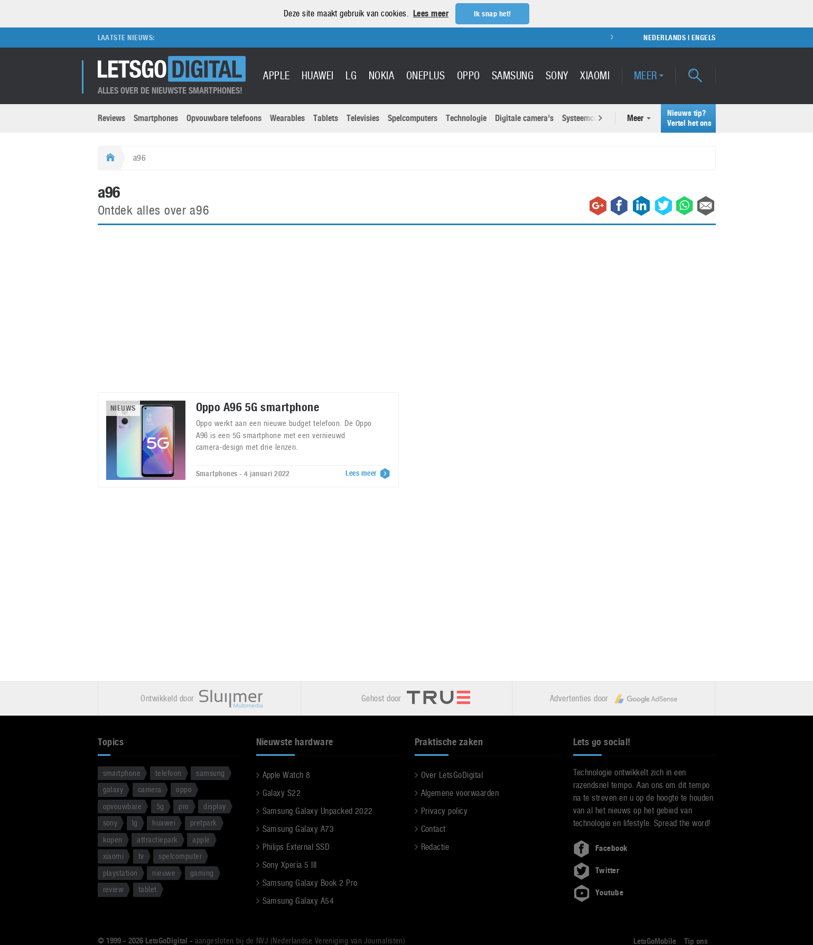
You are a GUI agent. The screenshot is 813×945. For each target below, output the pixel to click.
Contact (433, 828)
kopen (113, 839)
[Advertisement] (407, 314)
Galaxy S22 (282, 793)
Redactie (435, 846)
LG (351, 75)
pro (184, 805)
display (214, 805)
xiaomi (113, 855)
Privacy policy (444, 810)
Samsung (513, 75)
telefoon (168, 772)
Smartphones (156, 118)
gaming (202, 872)
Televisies (363, 118)
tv (141, 855)
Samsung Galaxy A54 (298, 900)
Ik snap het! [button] (492, 13)
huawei (163, 822)
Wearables (287, 118)
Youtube (598, 892)
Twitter (596, 870)
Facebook (600, 848)
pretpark (203, 822)
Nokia (381, 75)
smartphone (122, 772)
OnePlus (425, 75)
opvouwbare (122, 805)
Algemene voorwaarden (460, 793)
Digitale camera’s (524, 118)
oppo (184, 788)
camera (150, 788)
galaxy (113, 788)
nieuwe (163, 872)
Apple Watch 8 (287, 775)
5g (160, 805)
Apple (276, 75)
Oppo (468, 75)
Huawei (318, 75)
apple (201, 839)
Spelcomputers (412, 118)
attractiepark (157, 839)
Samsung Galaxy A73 (298, 828)
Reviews (111, 118)
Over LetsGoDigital (452, 775)
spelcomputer (180, 855)
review (113, 888)
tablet (147, 888)
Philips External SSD (296, 846)
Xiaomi (595, 75)
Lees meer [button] (430, 13)
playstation (120, 872)
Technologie (466, 118)
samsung (210, 772)
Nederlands (664, 37)
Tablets (325, 118)
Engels (703, 37)
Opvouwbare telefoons (223, 118)
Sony (557, 75)
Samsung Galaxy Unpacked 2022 (318, 810)
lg (135, 822)
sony (110, 822)
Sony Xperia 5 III (290, 864)
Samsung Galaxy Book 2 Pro (310, 882)
